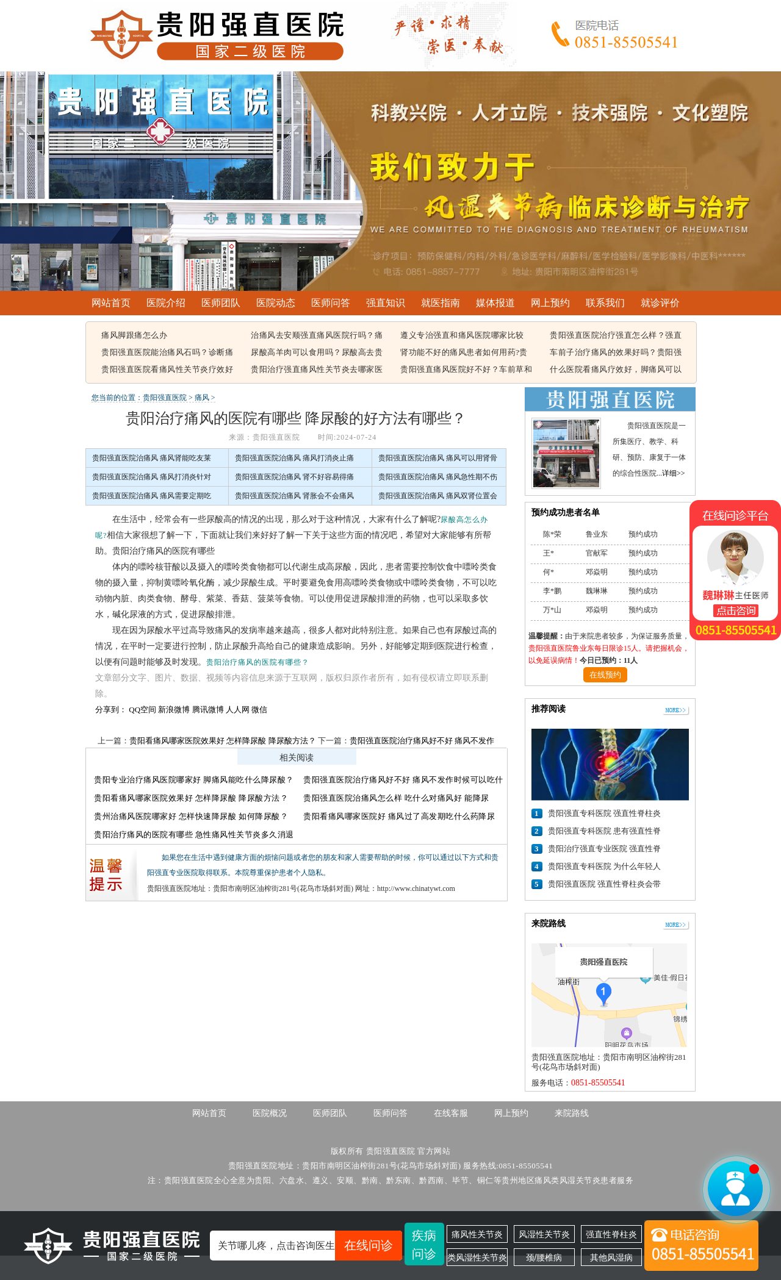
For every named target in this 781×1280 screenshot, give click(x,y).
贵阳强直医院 (165, 397)
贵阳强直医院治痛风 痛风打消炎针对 (151, 477)
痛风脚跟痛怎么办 (134, 335)
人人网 (238, 709)
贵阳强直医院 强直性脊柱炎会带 (604, 883)
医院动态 (275, 303)
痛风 (202, 397)
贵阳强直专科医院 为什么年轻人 (604, 866)
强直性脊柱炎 (611, 1234)
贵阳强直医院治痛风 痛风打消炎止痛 (294, 458)
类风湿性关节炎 (477, 1257)
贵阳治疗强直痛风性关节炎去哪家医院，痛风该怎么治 (317, 370)
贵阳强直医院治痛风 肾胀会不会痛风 (294, 496)
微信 (259, 709)
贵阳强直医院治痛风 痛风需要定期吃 (151, 496)
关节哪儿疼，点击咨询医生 (310, 1245)
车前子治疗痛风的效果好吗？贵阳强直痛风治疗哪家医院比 (616, 353)
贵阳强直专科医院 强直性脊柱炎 (604, 813)
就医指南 (440, 303)
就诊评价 (660, 303)
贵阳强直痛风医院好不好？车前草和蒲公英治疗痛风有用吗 (466, 370)
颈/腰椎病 (544, 1257)
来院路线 (572, 1113)
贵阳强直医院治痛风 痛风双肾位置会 (437, 496)
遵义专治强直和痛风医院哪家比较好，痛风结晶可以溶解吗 (462, 336)
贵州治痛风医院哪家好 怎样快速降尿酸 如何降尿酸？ (191, 816)
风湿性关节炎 (544, 1234)
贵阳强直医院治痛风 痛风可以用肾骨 (437, 458)
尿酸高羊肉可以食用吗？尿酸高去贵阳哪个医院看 (317, 353)
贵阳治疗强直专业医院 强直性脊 (604, 848)
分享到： (111, 709)
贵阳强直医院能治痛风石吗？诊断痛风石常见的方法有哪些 (167, 353)
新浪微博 (174, 709)
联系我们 (605, 303)
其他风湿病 (611, 1257)
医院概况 (270, 1113)
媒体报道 (495, 303)
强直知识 (385, 303)
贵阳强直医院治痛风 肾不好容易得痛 (294, 477)
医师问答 (330, 303)
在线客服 (451, 1113)
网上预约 (550, 303)
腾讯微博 (208, 709)
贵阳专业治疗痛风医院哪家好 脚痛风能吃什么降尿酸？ (194, 779)
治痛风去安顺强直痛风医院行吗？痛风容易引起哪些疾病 (317, 336)
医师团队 (220, 303)
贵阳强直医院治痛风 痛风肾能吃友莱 (151, 458)
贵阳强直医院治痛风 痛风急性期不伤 (437, 477)
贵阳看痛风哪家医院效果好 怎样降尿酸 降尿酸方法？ (222, 740)
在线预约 (605, 674)
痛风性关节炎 (477, 1234)
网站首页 (111, 303)
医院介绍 (165, 303)
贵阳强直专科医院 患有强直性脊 (604, 830)
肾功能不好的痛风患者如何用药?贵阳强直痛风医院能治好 (464, 353)
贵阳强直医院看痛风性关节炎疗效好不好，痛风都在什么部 (167, 370)
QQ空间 (142, 709)
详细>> (673, 473)
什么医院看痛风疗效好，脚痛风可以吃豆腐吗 (616, 370)
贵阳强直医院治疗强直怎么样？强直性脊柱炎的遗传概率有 (616, 336)
